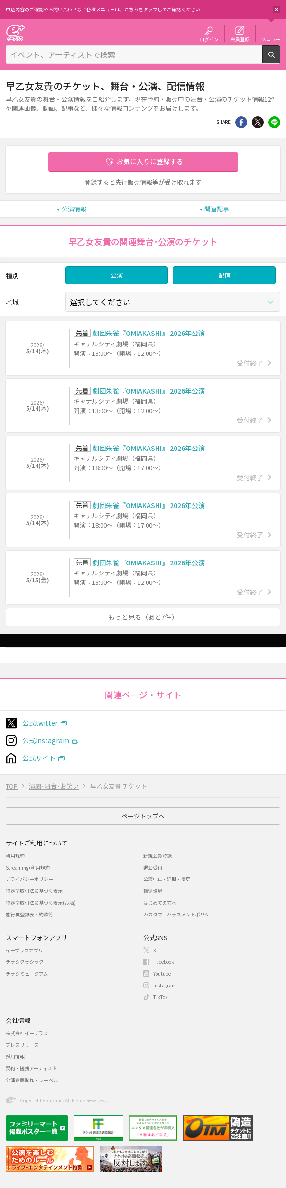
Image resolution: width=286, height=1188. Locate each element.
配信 (224, 275)
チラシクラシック (25, 961)
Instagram (164, 985)
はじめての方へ (159, 902)
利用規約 (15, 855)
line (274, 122)
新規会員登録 (157, 855)
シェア (241, 122)
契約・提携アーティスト (31, 1068)
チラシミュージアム (27, 973)
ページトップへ (143, 815)
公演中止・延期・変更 (167, 878)
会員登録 (240, 38)
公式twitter (40, 723)
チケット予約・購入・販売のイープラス (15, 32)
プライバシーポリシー (29, 878)
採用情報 (15, 1056)
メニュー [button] (270, 38)
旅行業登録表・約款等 (29, 914)
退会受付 (152, 867)
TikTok (160, 997)
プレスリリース (22, 1044)
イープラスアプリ (24, 950)
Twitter (258, 122)
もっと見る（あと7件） (143, 617)
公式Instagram (45, 740)
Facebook (163, 961)
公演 (117, 275)
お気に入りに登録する (150, 161)
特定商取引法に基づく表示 (34, 890)
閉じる (276, 9)
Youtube (162, 973)
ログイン (209, 38)
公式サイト (38, 758)
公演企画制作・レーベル (32, 1079)
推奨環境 (152, 890)
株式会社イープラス (27, 1033)
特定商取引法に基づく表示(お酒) (41, 902)
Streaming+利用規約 (28, 867)
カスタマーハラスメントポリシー (178, 914)
